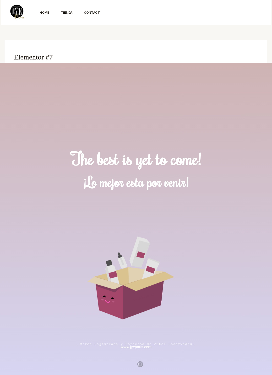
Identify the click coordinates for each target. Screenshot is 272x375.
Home (44, 12)
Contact (92, 12)
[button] (238, 12)
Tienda (66, 12)
